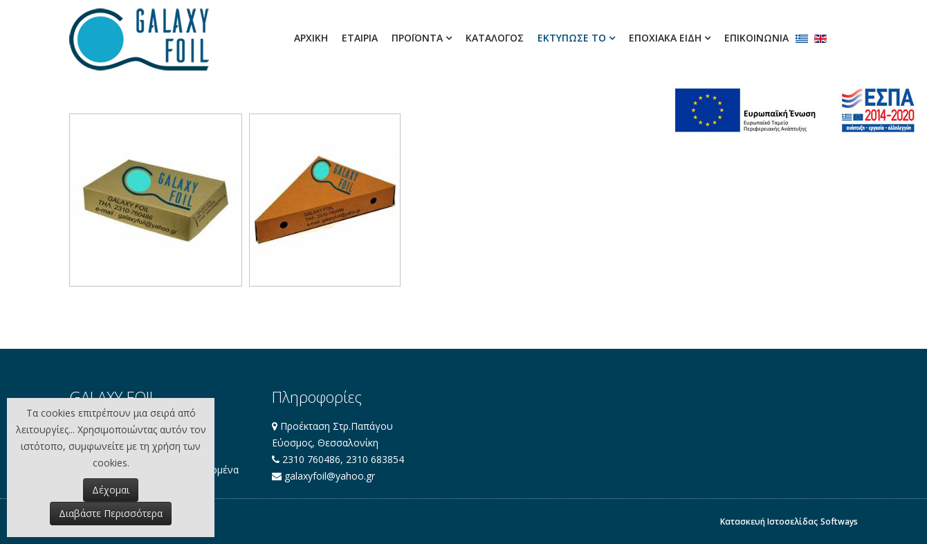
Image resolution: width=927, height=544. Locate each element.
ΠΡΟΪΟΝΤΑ (417, 37)
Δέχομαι (110, 489)
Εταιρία (360, 37)
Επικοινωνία (756, 37)
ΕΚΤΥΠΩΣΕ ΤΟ (572, 37)
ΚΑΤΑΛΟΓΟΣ (495, 37)
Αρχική (311, 37)
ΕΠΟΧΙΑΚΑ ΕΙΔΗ (665, 37)
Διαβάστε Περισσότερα (111, 513)
